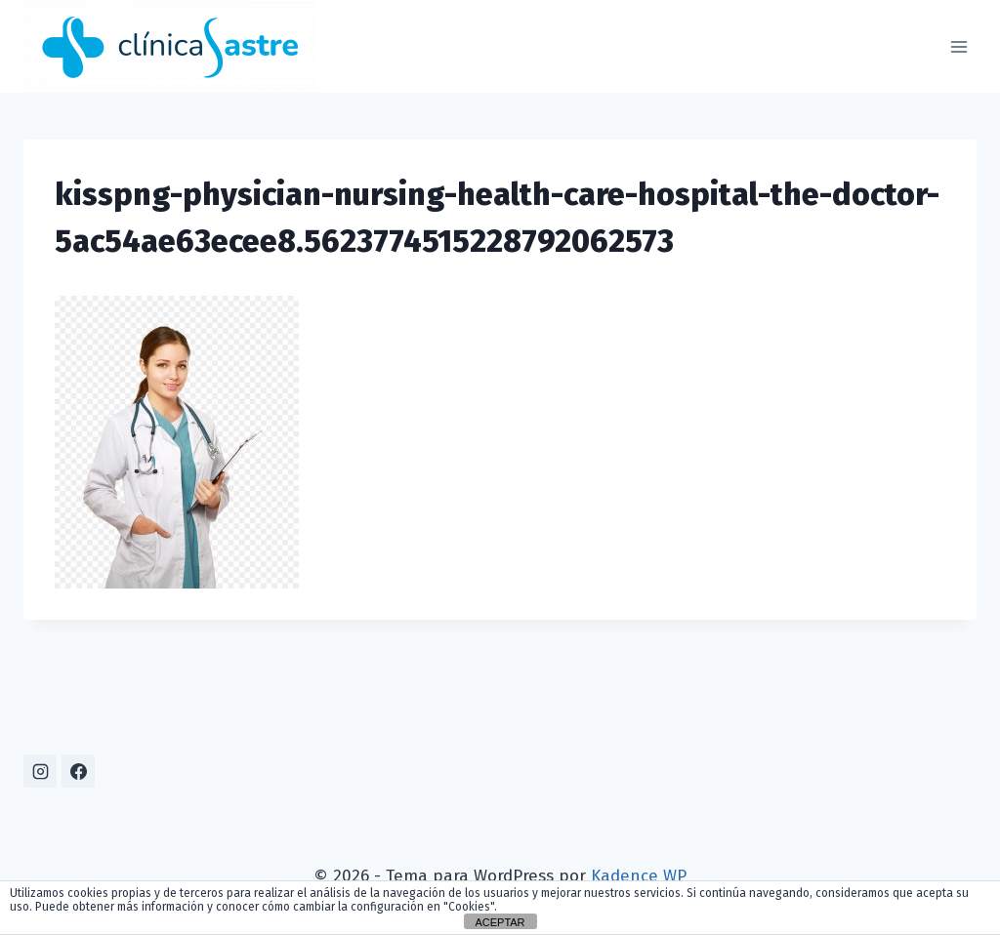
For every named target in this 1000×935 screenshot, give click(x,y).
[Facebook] (78, 771)
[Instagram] (40, 771)
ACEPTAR (499, 922)
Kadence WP (639, 876)
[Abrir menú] (958, 46)
